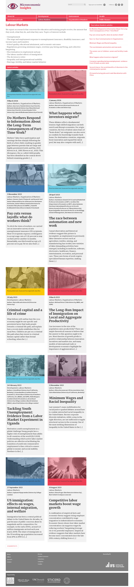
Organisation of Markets (78, 20)
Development (43, 16)
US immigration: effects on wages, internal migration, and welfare (22, 505)
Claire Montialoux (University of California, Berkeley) (66, 392)
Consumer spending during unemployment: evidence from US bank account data (108, 62)
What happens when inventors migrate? (65, 115)
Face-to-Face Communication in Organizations (106, 39)
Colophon (40, 561)
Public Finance (104, 20)
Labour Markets (44, 20)
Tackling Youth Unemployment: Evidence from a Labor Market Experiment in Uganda (25, 416)
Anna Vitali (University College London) (26, 403)
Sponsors (9, 559)
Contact (9, 562)
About (8, 554)
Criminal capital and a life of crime (24, 312)
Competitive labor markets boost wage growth (65, 504)
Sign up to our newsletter (95, 4)
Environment (74, 16)
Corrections (41, 559)
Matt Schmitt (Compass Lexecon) (60, 495)
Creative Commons (43, 556)
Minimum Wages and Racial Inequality (66, 400)
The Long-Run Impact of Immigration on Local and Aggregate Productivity (66, 315)
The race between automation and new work (65, 222)
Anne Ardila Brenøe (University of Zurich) (29, 112)
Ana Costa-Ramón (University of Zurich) (26, 106)
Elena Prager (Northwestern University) (68, 492)
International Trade (15, 20)
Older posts (12, 546)
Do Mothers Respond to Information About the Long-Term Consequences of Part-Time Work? (24, 125)
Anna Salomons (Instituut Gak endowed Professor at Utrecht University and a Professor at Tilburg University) (66, 206)
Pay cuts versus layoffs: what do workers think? (19, 217)
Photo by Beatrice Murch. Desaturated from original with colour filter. (66, 94)
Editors (9, 557)
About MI (10, 16)
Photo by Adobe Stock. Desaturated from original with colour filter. (24, 291)
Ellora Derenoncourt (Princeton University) (69, 390)
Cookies (40, 564)
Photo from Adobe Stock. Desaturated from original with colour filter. (66, 188)
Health (101, 16)
